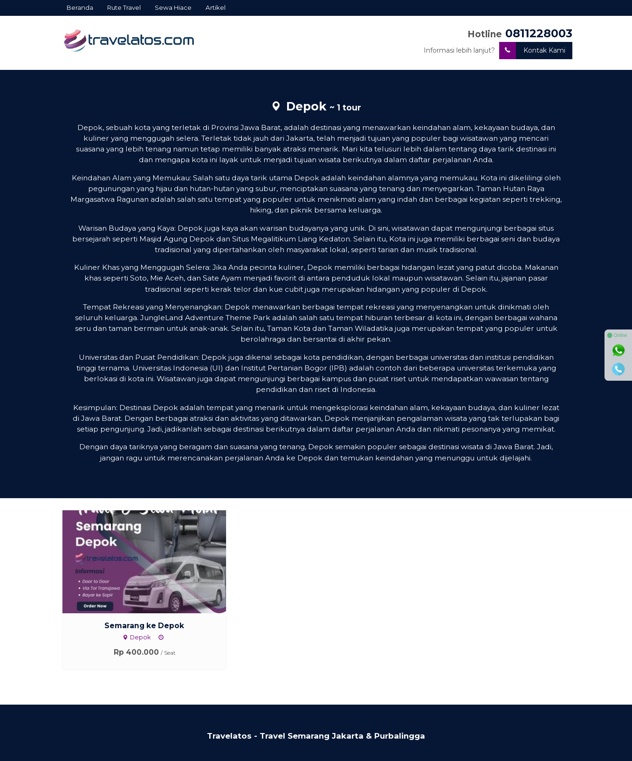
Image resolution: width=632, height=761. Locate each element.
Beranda (80, 7)
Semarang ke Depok (144, 625)
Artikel (216, 7)
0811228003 (538, 33)
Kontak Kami (532, 50)
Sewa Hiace (173, 7)
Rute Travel (124, 7)
